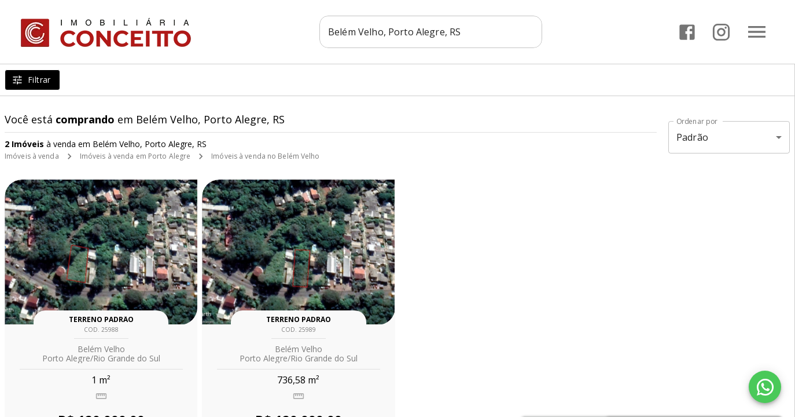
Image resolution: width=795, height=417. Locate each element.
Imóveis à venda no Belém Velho (265, 156)
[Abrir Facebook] (687, 32)
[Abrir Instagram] (721, 32)
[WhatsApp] (765, 387)
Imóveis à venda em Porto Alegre (135, 156)
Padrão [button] (692, 137)
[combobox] (430, 32)
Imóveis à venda (32, 156)
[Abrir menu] (756, 31)
